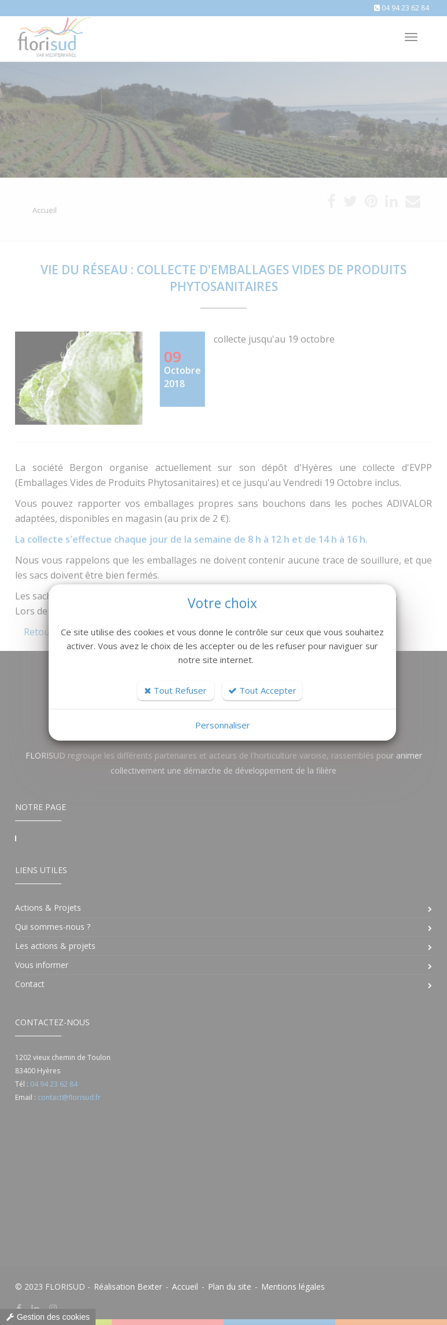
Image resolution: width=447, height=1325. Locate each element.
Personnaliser (222, 725)
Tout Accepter (262, 690)
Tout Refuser (175, 690)
